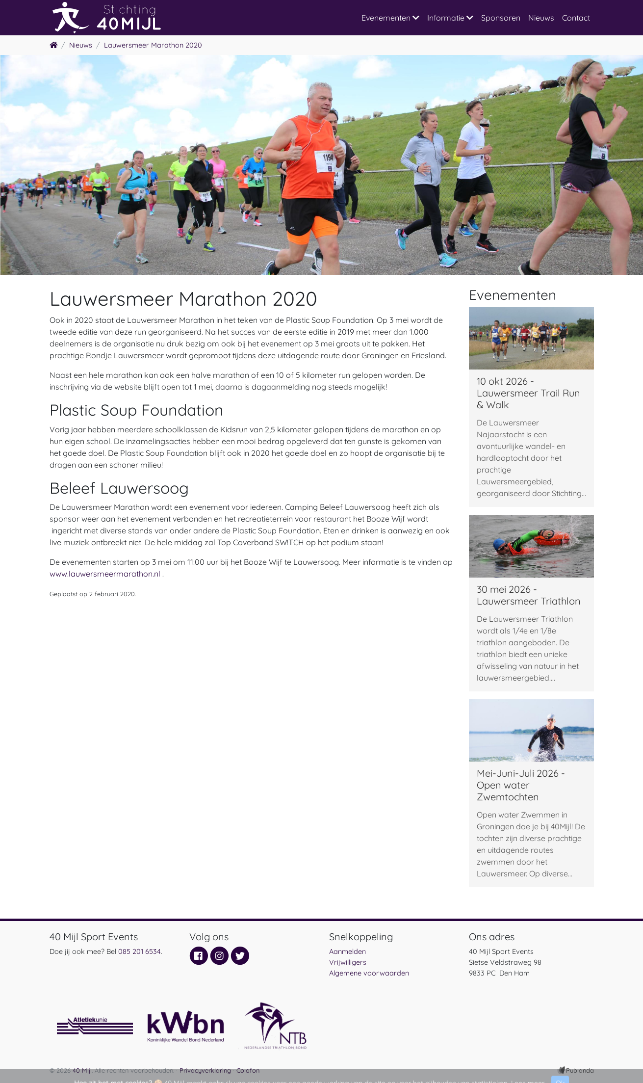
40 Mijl (82, 1070)
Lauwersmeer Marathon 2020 (153, 45)
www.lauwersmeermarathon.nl (105, 574)
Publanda (580, 1070)
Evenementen (390, 18)
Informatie (450, 18)
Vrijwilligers (347, 962)
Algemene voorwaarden (369, 973)
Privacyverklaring (205, 1070)
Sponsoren (500, 18)
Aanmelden (347, 951)
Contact (576, 18)
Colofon (247, 1070)
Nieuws (541, 18)
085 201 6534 (139, 951)
